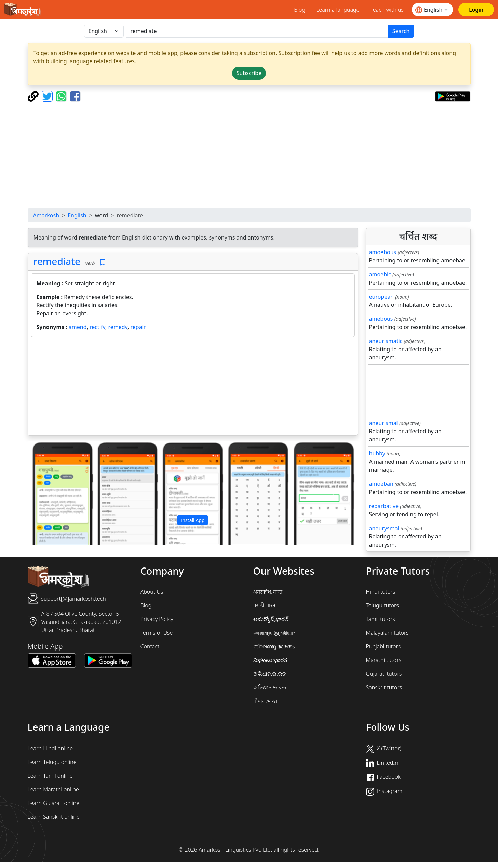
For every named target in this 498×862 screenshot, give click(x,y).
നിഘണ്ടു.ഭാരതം (274, 646)
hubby (377, 453)
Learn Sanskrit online (54, 816)
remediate (57, 261)
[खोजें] (257, 31)
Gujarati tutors (384, 674)
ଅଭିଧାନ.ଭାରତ (269, 674)
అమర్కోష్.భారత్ (271, 619)
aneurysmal (384, 528)
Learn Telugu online (52, 762)
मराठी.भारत (264, 605)
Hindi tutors (380, 592)
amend (78, 327)
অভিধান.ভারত (269, 687)
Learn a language (337, 9)
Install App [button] (192, 520)
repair (138, 327)
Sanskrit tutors (384, 687)
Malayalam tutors (387, 633)
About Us (151, 592)
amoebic (380, 274)
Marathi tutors (384, 660)
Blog (299, 9)
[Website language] (432, 9)
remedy (117, 327)
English (77, 215)
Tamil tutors (380, 619)
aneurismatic (386, 341)
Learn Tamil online (50, 775)
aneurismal (383, 423)
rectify (97, 327)
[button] (53, 493)
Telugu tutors (382, 605)
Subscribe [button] (249, 73)
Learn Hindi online (50, 748)
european (381, 296)
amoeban (381, 484)
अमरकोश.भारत (268, 592)
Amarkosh (46, 215)
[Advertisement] (249, 155)
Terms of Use (156, 633)
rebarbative (384, 506)
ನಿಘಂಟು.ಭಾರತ (270, 660)
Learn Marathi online (53, 789)
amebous (381, 319)
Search (401, 31)
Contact (150, 646)
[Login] (476, 9)
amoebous (382, 252)
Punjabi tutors (383, 646)
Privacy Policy (156, 619)
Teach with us (387, 9)
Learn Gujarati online (54, 803)
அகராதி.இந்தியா (274, 633)
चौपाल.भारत (265, 701)
